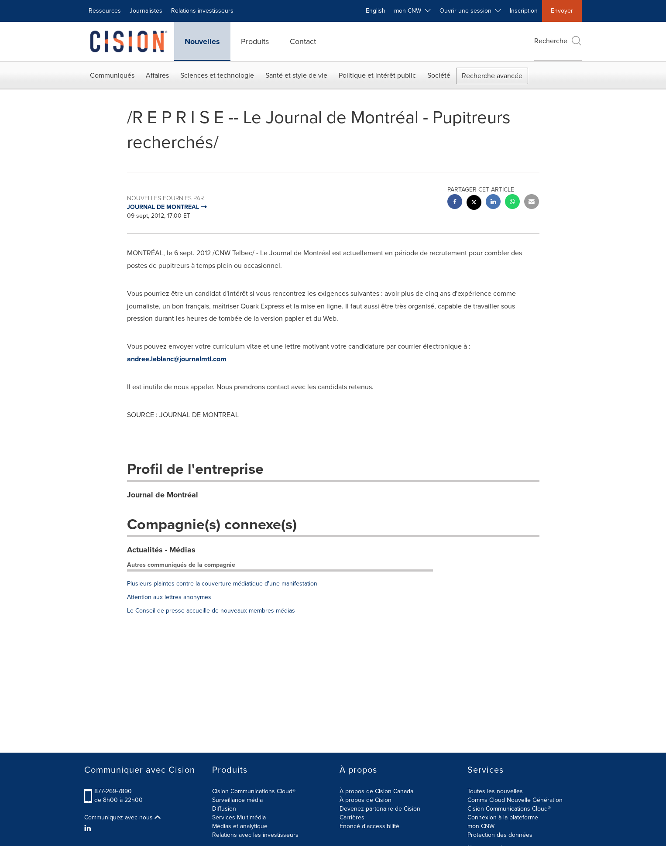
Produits (255, 41)
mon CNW (480, 826)
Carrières (352, 817)
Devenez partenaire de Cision (380, 808)
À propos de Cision (365, 800)
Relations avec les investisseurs (255, 834)
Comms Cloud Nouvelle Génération (515, 800)
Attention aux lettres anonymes (169, 597)
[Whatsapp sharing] (512, 202)
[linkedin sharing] (493, 202)
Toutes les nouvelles (495, 791)
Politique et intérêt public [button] (377, 75)
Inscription (524, 10)
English (375, 10)
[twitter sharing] (474, 203)
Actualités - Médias (161, 549)
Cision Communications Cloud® (253, 791)
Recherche (558, 41)
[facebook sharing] (454, 202)
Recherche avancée (492, 76)
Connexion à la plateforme (502, 817)
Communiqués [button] (112, 75)
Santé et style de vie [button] (296, 75)
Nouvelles (202, 41)
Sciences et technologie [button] (217, 75)
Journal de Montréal (162, 494)
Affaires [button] (157, 75)
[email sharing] (531, 202)
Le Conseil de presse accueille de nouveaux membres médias (211, 610)
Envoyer (562, 10)
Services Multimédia (239, 817)
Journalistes (146, 10)
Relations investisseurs (202, 10)
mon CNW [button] (412, 10)
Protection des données (499, 834)
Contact (303, 41)
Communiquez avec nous (122, 817)
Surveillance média (237, 800)
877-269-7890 (113, 791)
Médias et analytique (240, 826)
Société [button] (438, 75)
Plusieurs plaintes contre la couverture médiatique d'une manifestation (222, 583)
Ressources (105, 10)
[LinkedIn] (88, 828)
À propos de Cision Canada (376, 791)
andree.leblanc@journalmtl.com (177, 359)
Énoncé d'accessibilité (369, 826)
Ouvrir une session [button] (470, 10)
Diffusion (224, 808)
